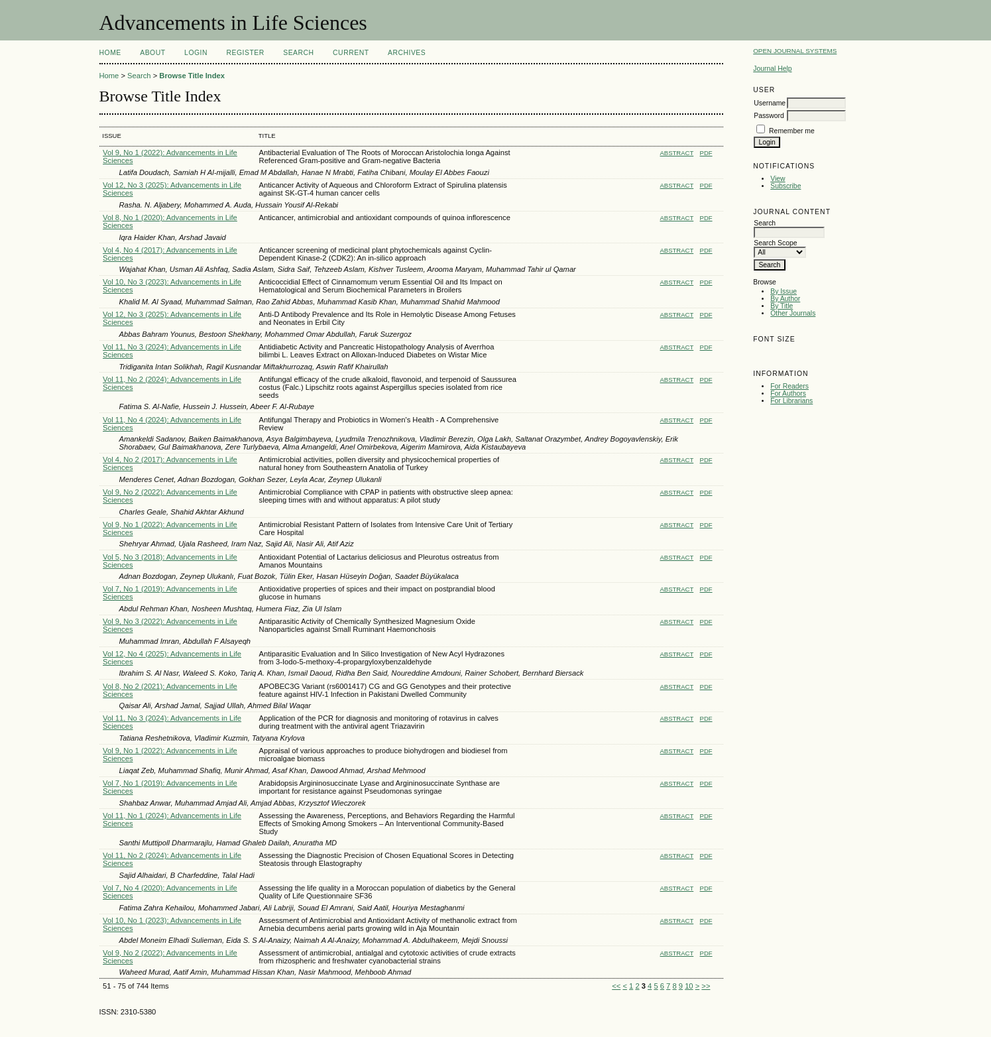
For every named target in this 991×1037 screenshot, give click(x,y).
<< (616, 986)
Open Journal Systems (795, 50)
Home (110, 52)
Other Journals (792, 313)
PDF (706, 152)
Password (769, 115)
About (152, 52)
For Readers (789, 386)
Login (195, 52)
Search (298, 52)
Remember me (792, 131)
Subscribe (785, 186)
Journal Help (772, 68)
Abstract (677, 152)
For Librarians (791, 400)
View (777, 178)
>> (705, 986)
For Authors (788, 393)
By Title (781, 306)
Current (351, 52)
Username (770, 103)
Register (245, 52)
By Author (785, 298)
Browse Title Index (192, 76)
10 (689, 986)
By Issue (783, 291)
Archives (407, 52)
